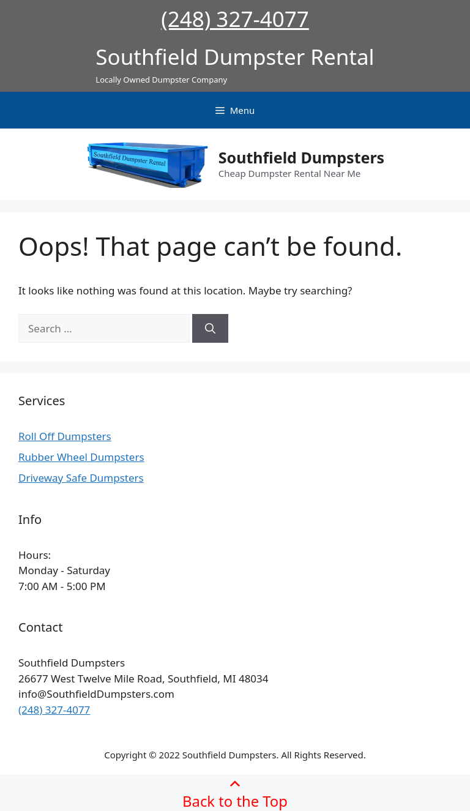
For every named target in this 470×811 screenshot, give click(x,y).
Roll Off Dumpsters (64, 436)
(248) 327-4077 (235, 18)
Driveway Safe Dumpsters (81, 478)
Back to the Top (235, 793)
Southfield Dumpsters (301, 157)
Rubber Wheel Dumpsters (81, 457)
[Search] (210, 328)
